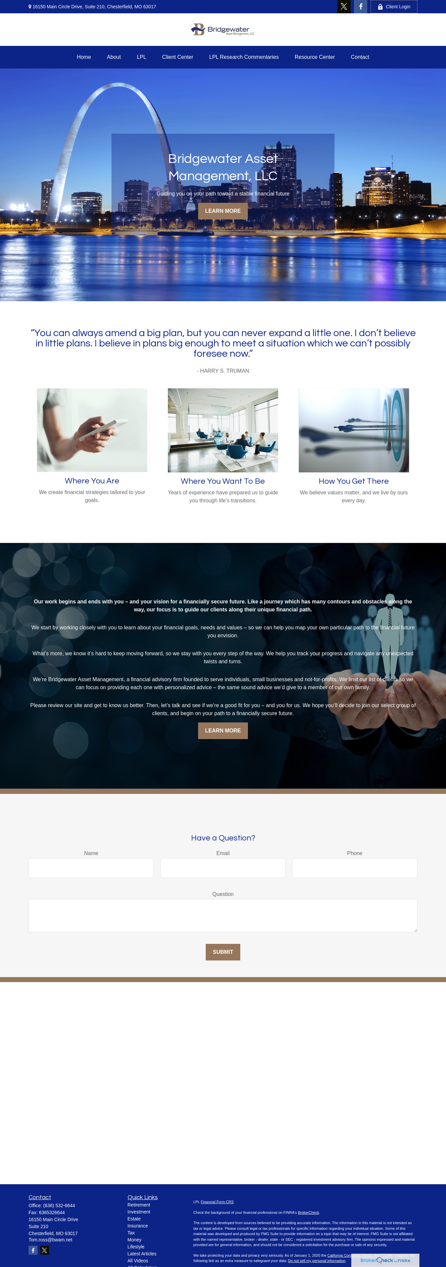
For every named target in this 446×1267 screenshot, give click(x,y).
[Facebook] (360, 6)
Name (91, 853)
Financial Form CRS (217, 1202)
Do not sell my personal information (316, 1261)
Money (135, 1239)
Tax (131, 1232)
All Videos (138, 1260)
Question (223, 894)
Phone (355, 853)
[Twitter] (344, 6)
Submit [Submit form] (223, 952)
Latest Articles (142, 1253)
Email (223, 853)
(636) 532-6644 (59, 1205)
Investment (139, 1211)
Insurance (138, 1225)
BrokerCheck (308, 1212)
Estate (134, 1218)
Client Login (394, 7)
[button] (84, 57)
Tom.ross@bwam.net (50, 1239)
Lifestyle (136, 1246)
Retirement (139, 1204)
